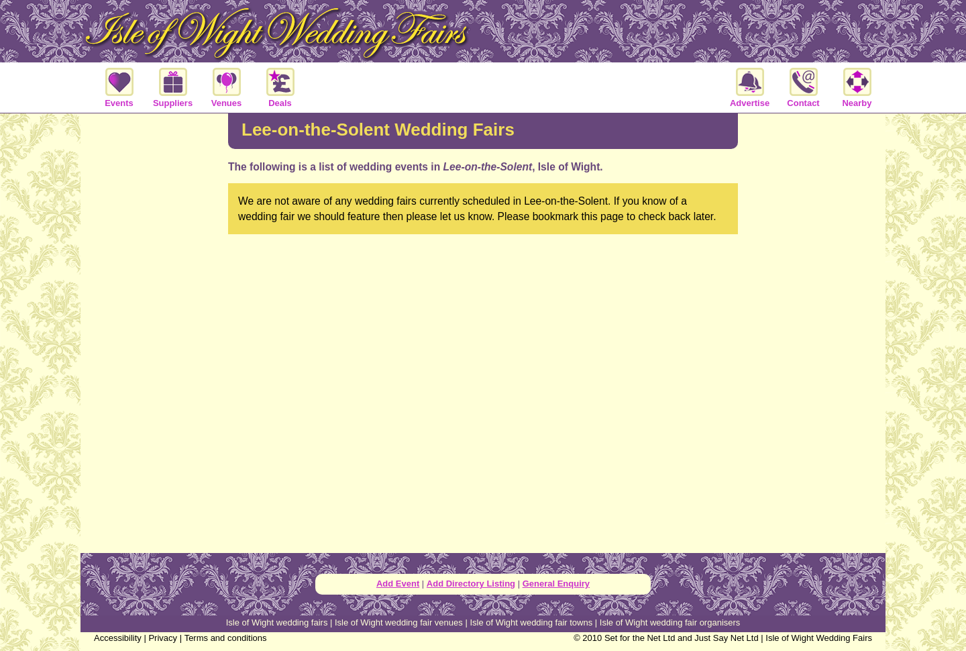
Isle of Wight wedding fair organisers (670, 622)
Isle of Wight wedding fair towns (531, 622)
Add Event (397, 584)
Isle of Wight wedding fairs (277, 622)
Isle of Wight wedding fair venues (399, 622)
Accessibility (118, 638)
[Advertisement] (154, 331)
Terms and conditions (225, 638)
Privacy (162, 638)
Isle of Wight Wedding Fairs (818, 638)
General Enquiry (556, 584)
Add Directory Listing (471, 584)
